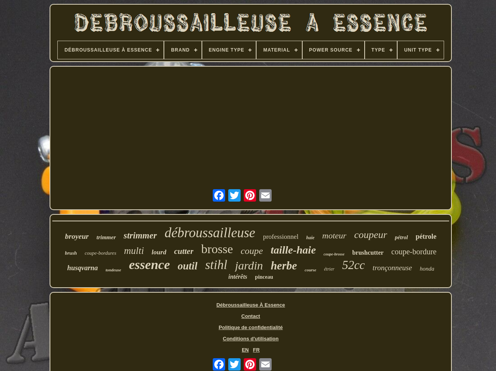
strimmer (140, 235)
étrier (329, 269)
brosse (217, 249)
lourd (159, 252)
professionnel (281, 236)
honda (427, 269)
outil (188, 266)
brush (71, 253)
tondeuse (113, 269)
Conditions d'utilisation (251, 339)
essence (149, 264)
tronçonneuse (392, 268)
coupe (252, 251)
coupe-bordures (100, 253)
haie (310, 237)
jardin (249, 265)
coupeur (370, 234)
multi (134, 250)
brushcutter (368, 252)
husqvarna (82, 268)
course (310, 269)
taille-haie (293, 250)
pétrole (426, 236)
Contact (250, 316)
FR (256, 350)
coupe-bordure (414, 251)
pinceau (264, 277)
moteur (334, 235)
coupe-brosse (334, 254)
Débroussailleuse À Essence (250, 305)
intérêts (237, 276)
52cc (353, 265)
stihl (216, 265)
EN (245, 350)
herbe (284, 265)
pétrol (401, 237)
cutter (183, 251)
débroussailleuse (210, 232)
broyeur (77, 236)
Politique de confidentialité (250, 327)
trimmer (106, 237)
